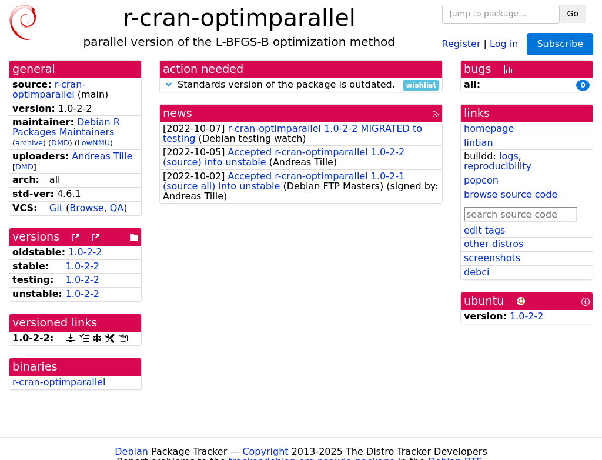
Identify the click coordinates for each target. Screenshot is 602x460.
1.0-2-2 (85, 252)
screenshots (492, 258)
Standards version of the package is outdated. (301, 85)
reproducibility (497, 166)
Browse (86, 208)
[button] (169, 84)
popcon (481, 180)
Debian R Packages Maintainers (66, 127)
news (177, 113)
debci (476, 272)
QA (117, 208)
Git (56, 208)
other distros (493, 243)
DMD (60, 142)
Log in (504, 43)
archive (29, 142)
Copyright (265, 451)
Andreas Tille (102, 156)
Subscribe (560, 43)
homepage (489, 128)
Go (572, 13)
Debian (131, 451)
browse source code (510, 194)
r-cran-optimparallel (48, 89)
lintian (478, 142)
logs (509, 156)
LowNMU (94, 142)
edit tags (484, 230)
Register (461, 43)
